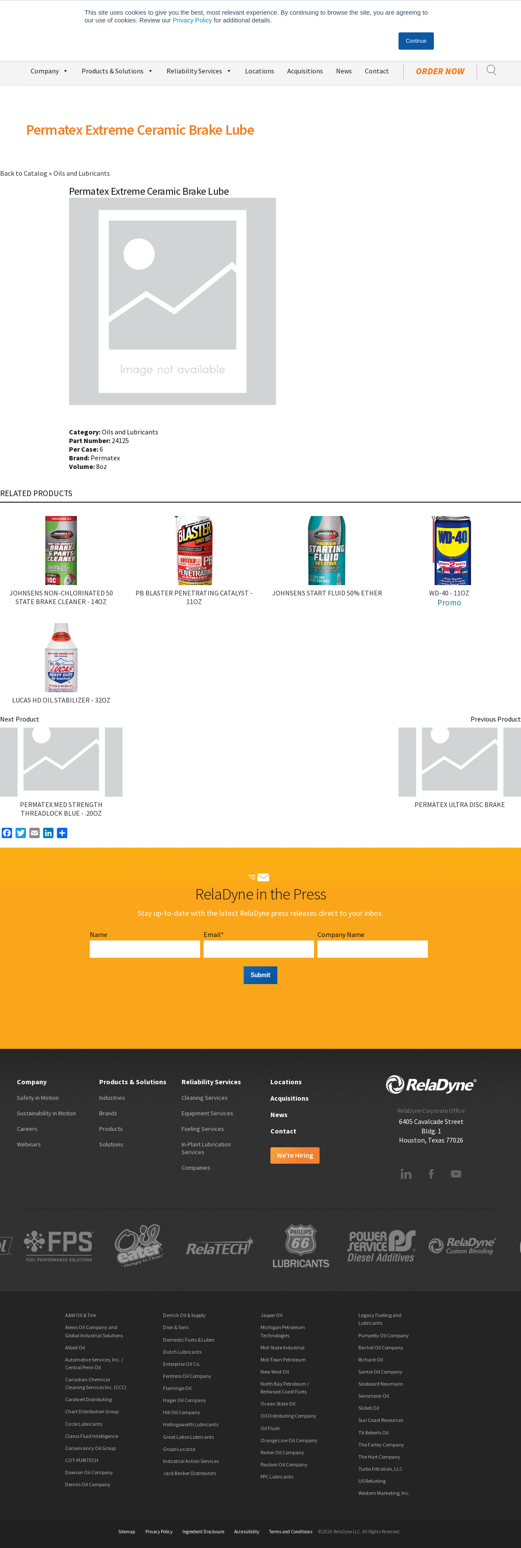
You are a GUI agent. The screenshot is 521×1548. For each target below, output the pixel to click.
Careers (27, 1129)
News (344, 70)
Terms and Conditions (290, 1532)
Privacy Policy (192, 20)
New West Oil (274, 1371)
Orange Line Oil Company (288, 1440)
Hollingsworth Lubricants (190, 1424)
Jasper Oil (271, 1315)
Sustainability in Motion (46, 1113)
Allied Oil (75, 1347)
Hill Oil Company (181, 1412)
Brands (108, 1113)
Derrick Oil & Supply (184, 1315)
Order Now (440, 71)
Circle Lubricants (83, 1424)
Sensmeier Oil (373, 1396)
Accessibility (246, 1532)
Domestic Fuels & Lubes (188, 1339)
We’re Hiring (295, 1155)
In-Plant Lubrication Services (206, 1148)
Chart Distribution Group (92, 1411)
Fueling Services (203, 1129)
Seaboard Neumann (380, 1383)
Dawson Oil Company (89, 1472)
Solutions (111, 1144)
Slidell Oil (368, 1408)
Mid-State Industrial (282, 1347)
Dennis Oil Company (87, 1484)
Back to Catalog (24, 173)
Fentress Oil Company (187, 1376)
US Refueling (372, 1481)
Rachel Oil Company (380, 1347)
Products (111, 1129)
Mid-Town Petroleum (283, 1359)
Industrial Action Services (191, 1461)
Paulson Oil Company (284, 1464)
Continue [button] (416, 41)
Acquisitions (305, 70)
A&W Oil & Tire (80, 1315)
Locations (259, 70)
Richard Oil (370, 1359)
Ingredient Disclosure (203, 1532)
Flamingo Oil (177, 1388)
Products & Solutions (118, 70)
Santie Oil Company (380, 1371)
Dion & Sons (175, 1327)
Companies (196, 1167)
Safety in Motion (38, 1098)
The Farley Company (381, 1444)
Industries (112, 1098)
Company (50, 70)
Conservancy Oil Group (90, 1448)
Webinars (29, 1144)
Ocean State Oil (277, 1403)
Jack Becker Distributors (189, 1473)
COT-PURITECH (81, 1460)
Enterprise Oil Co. (181, 1364)
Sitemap (126, 1532)
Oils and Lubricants (81, 173)
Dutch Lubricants (182, 1352)
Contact (377, 70)
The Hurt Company (379, 1456)
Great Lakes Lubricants (188, 1437)
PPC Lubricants (276, 1476)
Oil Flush (270, 1428)
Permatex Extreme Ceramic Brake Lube (140, 129)
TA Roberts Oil (373, 1432)
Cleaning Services (205, 1098)
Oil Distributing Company (288, 1415)
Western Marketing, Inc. (384, 1493)
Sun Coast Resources (380, 1420)
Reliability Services (199, 70)
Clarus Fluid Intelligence (91, 1436)
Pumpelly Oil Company (383, 1335)
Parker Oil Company (282, 1452)
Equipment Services (207, 1113)
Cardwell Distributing (88, 1399)
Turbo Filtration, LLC (380, 1469)
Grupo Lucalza (179, 1449)
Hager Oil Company (184, 1400)
